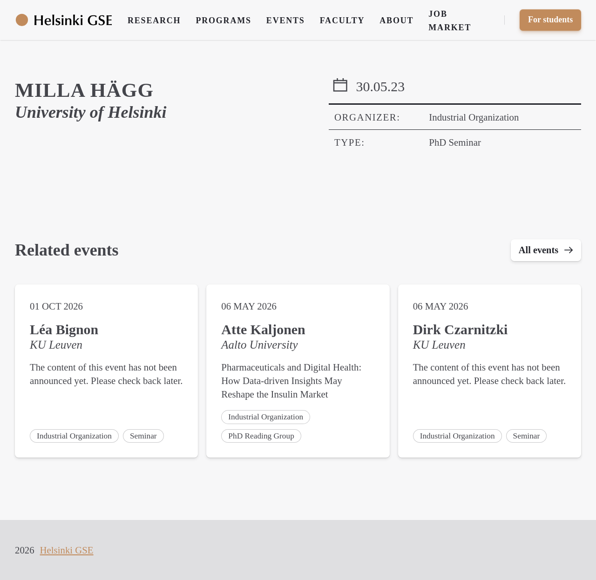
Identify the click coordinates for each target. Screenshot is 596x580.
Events (285, 20)
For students (550, 19)
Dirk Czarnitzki (460, 330)
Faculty (342, 20)
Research (154, 20)
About (396, 20)
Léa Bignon (64, 330)
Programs (223, 20)
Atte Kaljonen (263, 330)
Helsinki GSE (67, 550)
